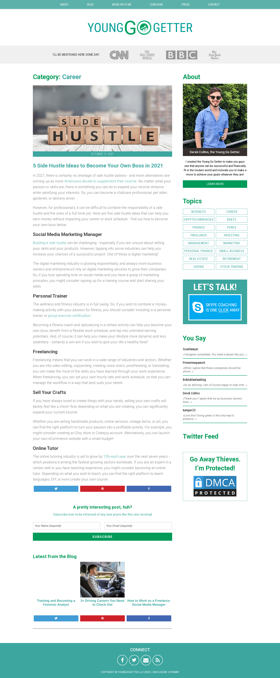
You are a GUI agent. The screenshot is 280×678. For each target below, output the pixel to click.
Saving (198, 266)
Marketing (231, 243)
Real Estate (198, 259)
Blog (90, 4)
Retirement (232, 259)
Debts (231, 219)
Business (198, 212)
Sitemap (173, 672)
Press (185, 4)
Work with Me (121, 4)
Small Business (231, 251)
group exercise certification (69, 315)
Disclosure (160, 672)
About (64, 4)
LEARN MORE (215, 184)
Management (198, 243)
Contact (214, 4)
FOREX (231, 227)
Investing (231, 235)
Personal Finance (198, 251)
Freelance (199, 235)
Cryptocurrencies (199, 219)
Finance (198, 227)
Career (71, 77)
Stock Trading (231, 266)
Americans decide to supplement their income (100, 181)
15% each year (115, 456)
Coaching (156, 4)
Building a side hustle (49, 243)
